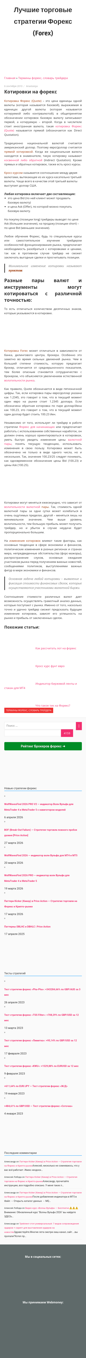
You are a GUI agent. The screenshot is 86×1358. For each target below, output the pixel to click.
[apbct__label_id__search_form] (32, 733)
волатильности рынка (19, 380)
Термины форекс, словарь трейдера (43, 78)
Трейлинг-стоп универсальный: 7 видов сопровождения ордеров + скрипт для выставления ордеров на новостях (41, 1227)
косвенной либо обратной (23, 160)
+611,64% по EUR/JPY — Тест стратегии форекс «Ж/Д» (36, 1086)
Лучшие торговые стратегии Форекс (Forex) (43, 21)
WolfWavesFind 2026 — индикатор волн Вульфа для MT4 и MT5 (41, 855)
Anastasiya (32, 86)
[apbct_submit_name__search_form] (67, 733)
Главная (9, 78)
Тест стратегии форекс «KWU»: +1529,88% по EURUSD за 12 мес (41, 1066)
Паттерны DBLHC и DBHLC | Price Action (27, 926)
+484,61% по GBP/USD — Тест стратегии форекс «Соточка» (38, 1106)
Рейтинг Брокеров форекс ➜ (43, 746)
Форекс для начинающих (37, 427)
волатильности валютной (22, 507)
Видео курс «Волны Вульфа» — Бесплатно (47, 1208)
